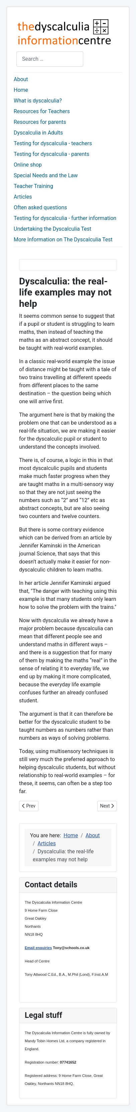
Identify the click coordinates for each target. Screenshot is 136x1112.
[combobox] (49, 58)
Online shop (28, 165)
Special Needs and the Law (46, 175)
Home (21, 90)
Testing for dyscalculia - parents (51, 154)
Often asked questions (40, 207)
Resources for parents (40, 122)
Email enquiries (38, 948)
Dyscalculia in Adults (38, 133)
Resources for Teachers (42, 111)
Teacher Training (33, 186)
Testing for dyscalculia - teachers (53, 143)
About (21, 79)
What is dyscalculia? (38, 100)
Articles (23, 197)
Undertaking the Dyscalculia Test (52, 229)
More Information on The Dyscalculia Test (63, 239)
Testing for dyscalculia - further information (65, 218)
